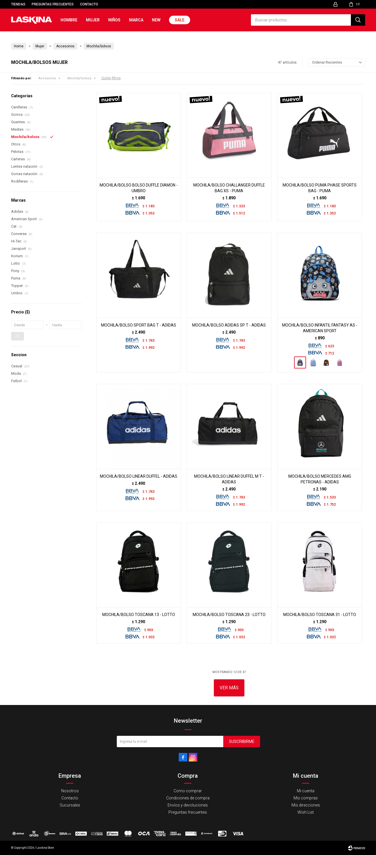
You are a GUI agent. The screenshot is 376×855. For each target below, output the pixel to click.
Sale (179, 20)
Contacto (89, 4)
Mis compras (305, 798)
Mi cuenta (305, 791)
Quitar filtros (111, 78)
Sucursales (70, 805)
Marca (136, 20)
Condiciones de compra (188, 798)
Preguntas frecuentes (53, 4)
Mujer (93, 20)
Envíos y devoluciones (188, 805)
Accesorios (47, 78)
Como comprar (188, 791)
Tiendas (18, 4)
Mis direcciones (305, 805)
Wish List (305, 812)
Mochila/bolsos (79, 78)
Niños (114, 20)
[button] (358, 20)
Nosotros (70, 791)
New (156, 20)
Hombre (69, 20)
